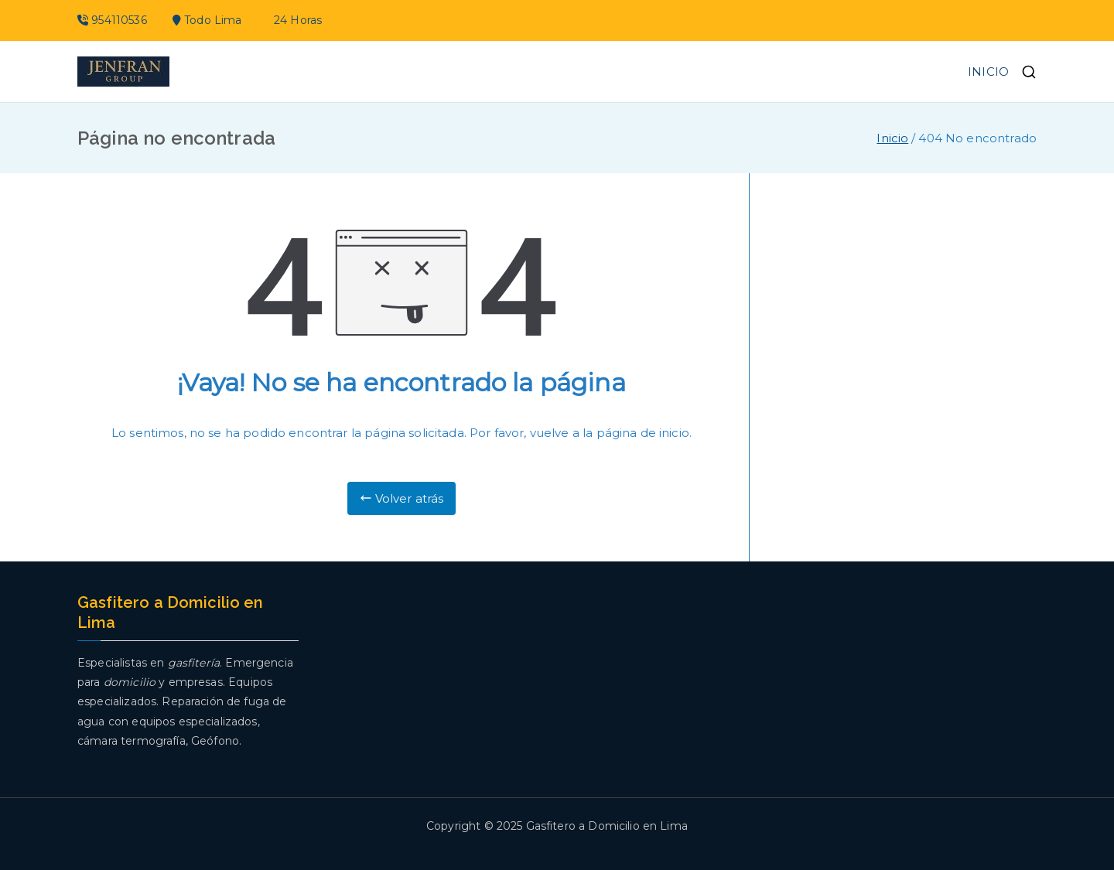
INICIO (988, 71)
